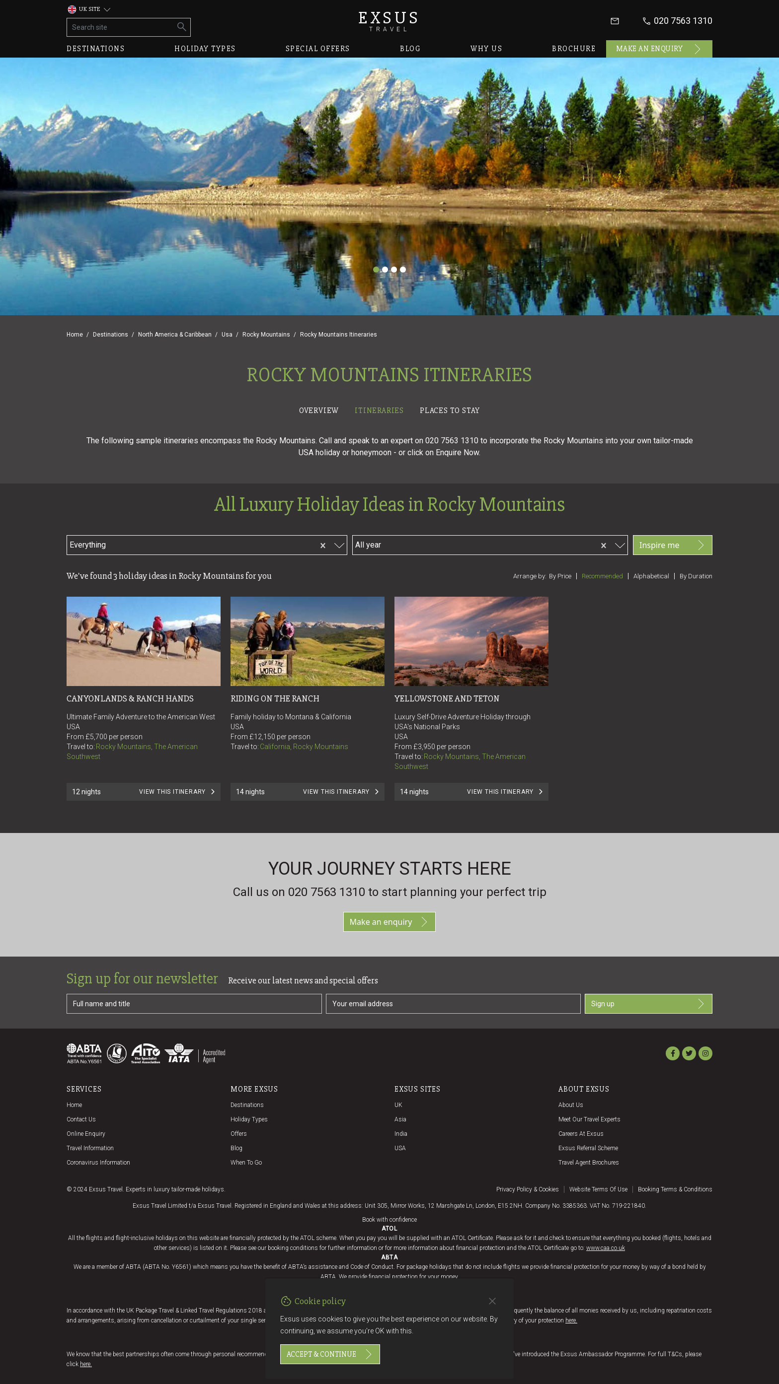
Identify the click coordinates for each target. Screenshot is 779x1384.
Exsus (389, 21)
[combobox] (165, 544)
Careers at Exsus (581, 1133)
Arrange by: (529, 576)
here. (571, 1320)
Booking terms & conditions (675, 1189)
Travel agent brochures (588, 1162)
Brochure (574, 48)
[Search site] (120, 27)
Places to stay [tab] (450, 410)
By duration (696, 576)
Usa (227, 334)
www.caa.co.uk (605, 1248)
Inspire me (672, 545)
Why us (486, 48)
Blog (410, 48)
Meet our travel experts (589, 1119)
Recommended (602, 576)
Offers (239, 1133)
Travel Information (90, 1148)
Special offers (318, 48)
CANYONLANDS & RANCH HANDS (130, 698)
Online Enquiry (86, 1133)
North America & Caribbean (175, 334)
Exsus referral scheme (588, 1148)
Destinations (96, 48)
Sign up (648, 1004)
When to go (246, 1162)
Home (75, 334)
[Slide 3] (394, 270)
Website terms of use (598, 1189)
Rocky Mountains (266, 334)
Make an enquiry (659, 49)
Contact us (81, 1119)
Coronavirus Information (98, 1162)
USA (400, 1148)
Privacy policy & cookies (527, 1189)
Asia (400, 1119)
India (400, 1133)
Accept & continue (330, 1354)
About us (570, 1105)
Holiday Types (249, 1119)
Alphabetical (651, 576)
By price (560, 576)
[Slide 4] (403, 270)
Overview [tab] (319, 410)
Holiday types (205, 48)
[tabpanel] (389, 625)
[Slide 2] (385, 270)
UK (398, 1105)
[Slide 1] (376, 270)
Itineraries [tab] (379, 410)
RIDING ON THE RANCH (275, 698)
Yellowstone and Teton (447, 698)
